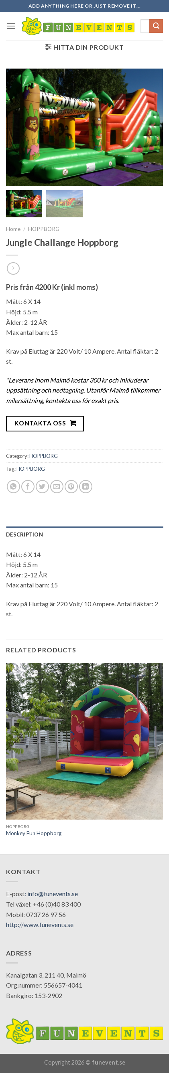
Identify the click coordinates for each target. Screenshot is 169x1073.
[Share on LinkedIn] (85, 486)
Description (24, 534)
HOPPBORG (43, 229)
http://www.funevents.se (39, 924)
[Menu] (11, 26)
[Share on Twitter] (42, 486)
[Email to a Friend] (56, 486)
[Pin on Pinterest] (71, 486)
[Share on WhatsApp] (13, 486)
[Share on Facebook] (28, 486)
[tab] (84, 534)
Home (13, 229)
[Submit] (156, 26)
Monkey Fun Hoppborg (33, 833)
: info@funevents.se (51, 893)
